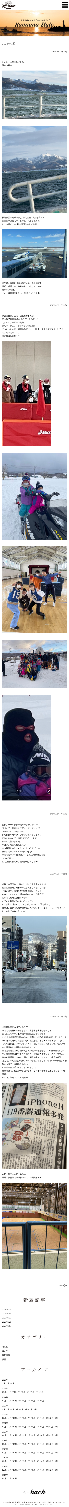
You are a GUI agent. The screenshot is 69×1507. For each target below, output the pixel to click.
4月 (28, 1392)
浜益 (4, 1359)
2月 (8, 1383)
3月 (3, 1383)
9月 (20, 1401)
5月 (38, 1401)
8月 (14, 1392)
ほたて (5, 1351)
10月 (15, 1401)
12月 (4, 1392)
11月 (10, 1392)
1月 (12, 1383)
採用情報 (6, 1355)
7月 (19, 1392)
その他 (64, 51)
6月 (23, 1392)
